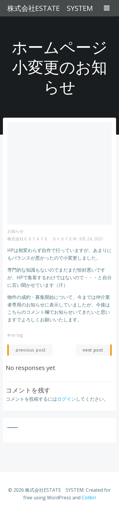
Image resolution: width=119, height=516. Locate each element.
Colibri (89, 497)
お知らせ (15, 231)
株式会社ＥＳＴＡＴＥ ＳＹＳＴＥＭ (42, 238)
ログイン (66, 399)
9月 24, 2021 (91, 238)
